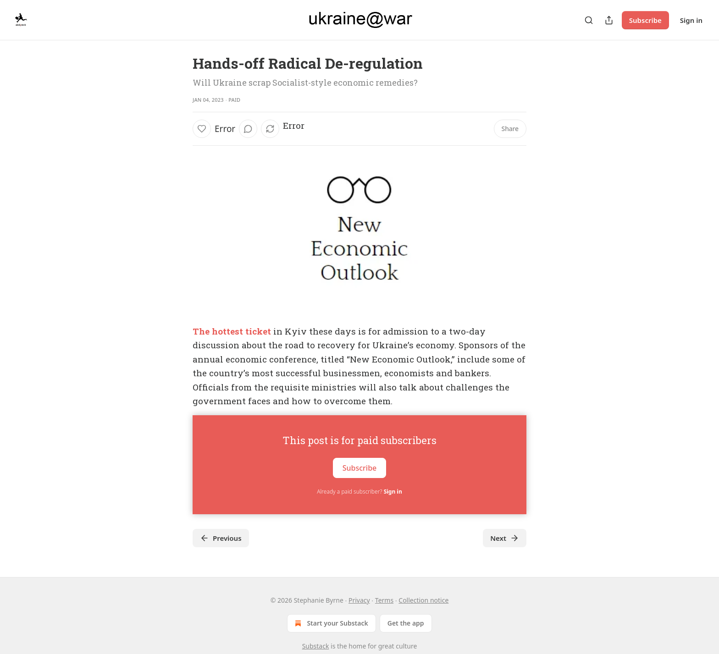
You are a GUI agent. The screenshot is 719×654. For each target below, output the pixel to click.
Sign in (691, 20)
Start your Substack (330, 623)
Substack (315, 646)
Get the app (405, 623)
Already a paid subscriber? (359, 491)
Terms (384, 600)
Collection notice (423, 600)
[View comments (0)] (248, 129)
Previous (221, 538)
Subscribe (645, 20)
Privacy (359, 600)
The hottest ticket (232, 331)
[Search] (589, 20)
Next (504, 538)
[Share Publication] (609, 20)
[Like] (202, 129)
